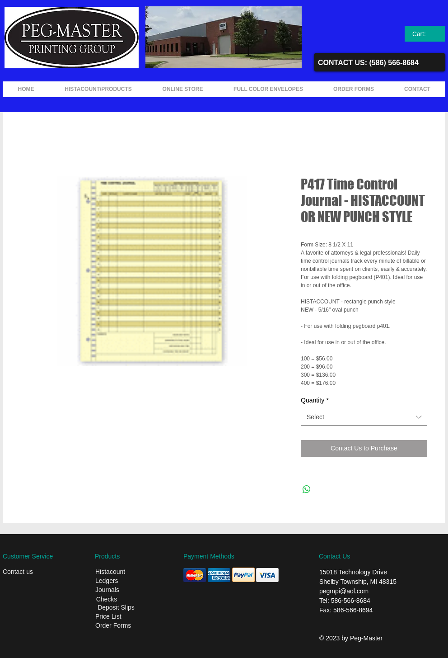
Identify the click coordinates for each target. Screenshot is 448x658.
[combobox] (364, 417)
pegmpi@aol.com (344, 591)
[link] (425, 34)
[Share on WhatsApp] (306, 489)
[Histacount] (124, 572)
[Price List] (123, 616)
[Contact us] (32, 572)
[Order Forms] (125, 625)
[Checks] (106, 599)
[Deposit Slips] (116, 607)
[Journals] (124, 590)
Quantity (315, 400)
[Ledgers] (124, 581)
